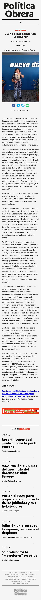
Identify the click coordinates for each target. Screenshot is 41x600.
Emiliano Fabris (23, 41)
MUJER (24, 574)
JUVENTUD (29, 577)
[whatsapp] (27, 106)
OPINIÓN (27, 581)
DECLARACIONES (16, 581)
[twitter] (18, 106)
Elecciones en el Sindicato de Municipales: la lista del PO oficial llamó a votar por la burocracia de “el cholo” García (20, 393)
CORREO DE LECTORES (12, 579)
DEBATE (24, 579)
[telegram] (23, 106)
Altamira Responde (20, 583)
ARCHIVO (32, 579)
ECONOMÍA (33, 574)
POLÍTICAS (20, 30)
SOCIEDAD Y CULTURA (15, 577)
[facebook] (13, 106)
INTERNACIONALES (25, 572)
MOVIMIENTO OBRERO (12, 574)
